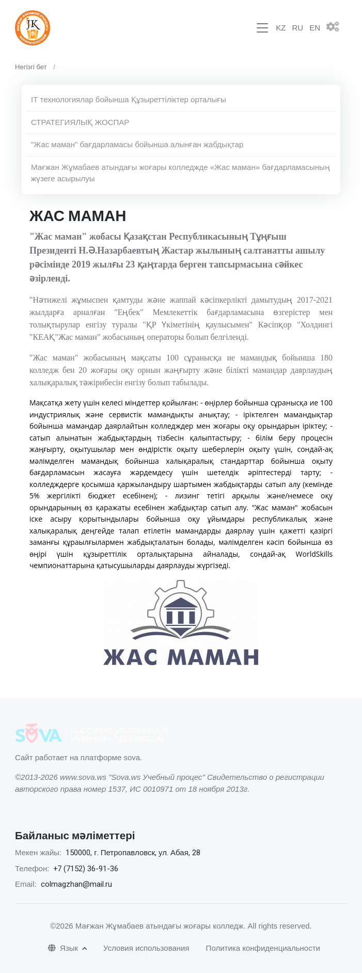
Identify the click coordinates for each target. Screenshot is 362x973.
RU (297, 27)
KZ (281, 27)
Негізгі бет (31, 67)
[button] (336, 28)
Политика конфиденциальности (263, 948)
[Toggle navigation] (262, 28)
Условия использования (146, 948)
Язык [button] (64, 948)
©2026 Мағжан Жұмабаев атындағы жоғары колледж (146, 925)
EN (314, 27)
